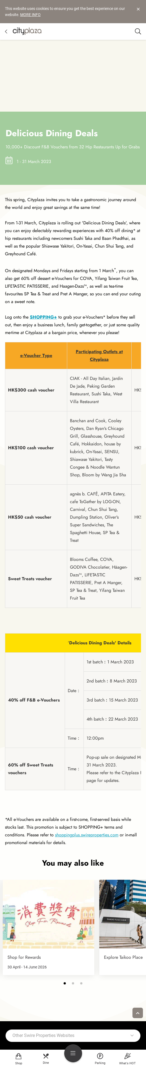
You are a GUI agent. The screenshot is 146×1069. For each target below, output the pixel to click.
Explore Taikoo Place (123, 955)
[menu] (73, 1053)
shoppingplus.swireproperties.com (86, 832)
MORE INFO (30, 14)
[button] (64, 981)
